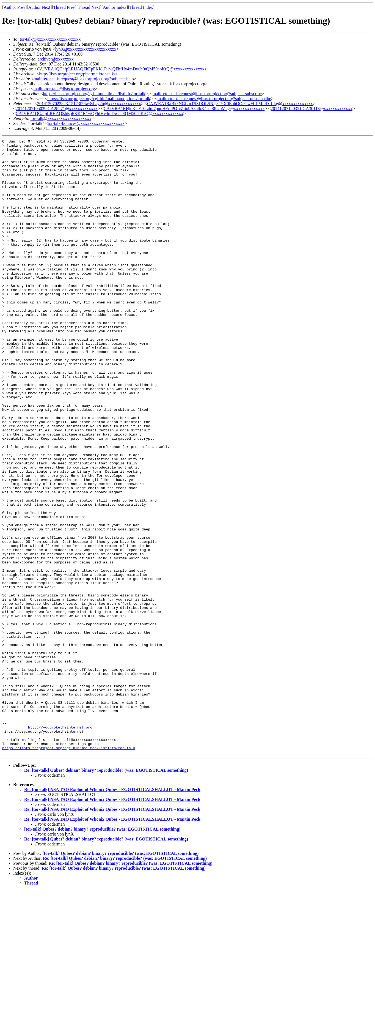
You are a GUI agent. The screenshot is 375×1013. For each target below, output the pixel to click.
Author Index (114, 7)
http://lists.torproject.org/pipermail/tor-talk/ (77, 74)
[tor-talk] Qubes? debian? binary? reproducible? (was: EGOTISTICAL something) (102, 952)
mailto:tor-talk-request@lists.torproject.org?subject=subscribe (207, 93)
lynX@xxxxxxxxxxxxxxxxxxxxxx (85, 49)
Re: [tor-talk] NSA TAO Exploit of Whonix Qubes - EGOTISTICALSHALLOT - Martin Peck (112, 912)
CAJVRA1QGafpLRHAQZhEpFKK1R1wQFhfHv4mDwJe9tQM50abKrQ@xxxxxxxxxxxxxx (120, 69)
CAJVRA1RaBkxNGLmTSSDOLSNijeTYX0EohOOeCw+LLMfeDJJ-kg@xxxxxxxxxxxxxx (230, 103)
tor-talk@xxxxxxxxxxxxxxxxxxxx (50, 39)
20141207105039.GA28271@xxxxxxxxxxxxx (57, 108)
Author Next (39, 7)
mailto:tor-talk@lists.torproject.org (64, 88)
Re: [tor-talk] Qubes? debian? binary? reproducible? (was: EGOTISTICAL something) (106, 893)
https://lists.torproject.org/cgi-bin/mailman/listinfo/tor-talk (94, 93)
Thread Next (89, 7)
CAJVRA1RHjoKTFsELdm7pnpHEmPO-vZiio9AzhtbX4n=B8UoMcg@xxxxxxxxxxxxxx (184, 108)
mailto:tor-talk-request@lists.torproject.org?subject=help (84, 78)
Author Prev (14, 7)
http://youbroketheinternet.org (60, 845)
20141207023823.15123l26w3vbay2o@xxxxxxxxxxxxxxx (89, 103)
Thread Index (141, 7)
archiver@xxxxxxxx (56, 59)
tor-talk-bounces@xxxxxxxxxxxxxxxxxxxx (86, 123)
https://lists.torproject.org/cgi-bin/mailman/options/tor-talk (98, 98)
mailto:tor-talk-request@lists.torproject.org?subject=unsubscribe (214, 98)
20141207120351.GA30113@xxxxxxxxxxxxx (311, 108)
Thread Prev (64, 7)
